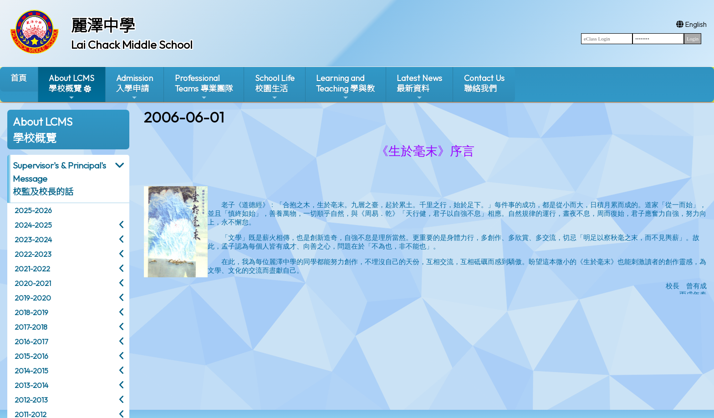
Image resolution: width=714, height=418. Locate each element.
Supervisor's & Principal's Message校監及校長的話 (59, 178)
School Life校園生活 (275, 87)
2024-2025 (33, 224)
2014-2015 (31, 370)
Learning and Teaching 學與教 (345, 87)
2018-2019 (31, 312)
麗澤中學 (103, 25)
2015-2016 (31, 356)
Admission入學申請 (134, 87)
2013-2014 (31, 385)
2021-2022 (32, 268)
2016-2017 (31, 341)
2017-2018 (31, 326)
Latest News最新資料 (419, 87)
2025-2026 (33, 210)
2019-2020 (33, 297)
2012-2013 (31, 399)
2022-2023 (33, 254)
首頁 (18, 78)
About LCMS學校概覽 (71, 87)
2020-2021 (33, 283)
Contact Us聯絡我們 (484, 83)
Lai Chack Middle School (132, 44)
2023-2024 (33, 239)
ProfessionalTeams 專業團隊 (204, 87)
